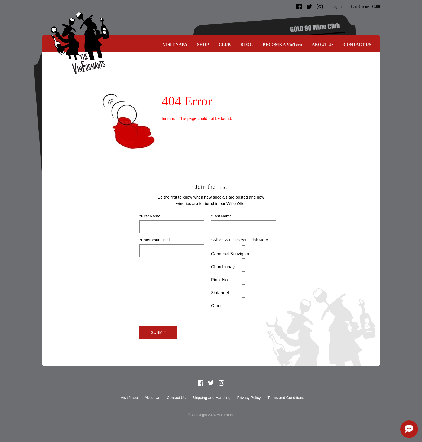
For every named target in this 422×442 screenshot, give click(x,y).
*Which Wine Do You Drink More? (240, 240)
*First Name (149, 216)
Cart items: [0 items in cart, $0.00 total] (365, 7)
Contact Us (357, 44)
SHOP (203, 44)
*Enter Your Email (154, 240)
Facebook (299, 7)
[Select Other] (243, 299)
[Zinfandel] (243, 286)
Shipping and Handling (211, 397)
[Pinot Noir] (243, 273)
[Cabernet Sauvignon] (243, 247)
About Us (323, 44)
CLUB (225, 44)
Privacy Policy (249, 397)
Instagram (320, 7)
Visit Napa (175, 44)
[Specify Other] (243, 315)
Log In (336, 7)
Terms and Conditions (285, 397)
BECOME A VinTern (282, 44)
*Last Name (221, 216)
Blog (246, 44)
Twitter (310, 7)
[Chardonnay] (243, 260)
